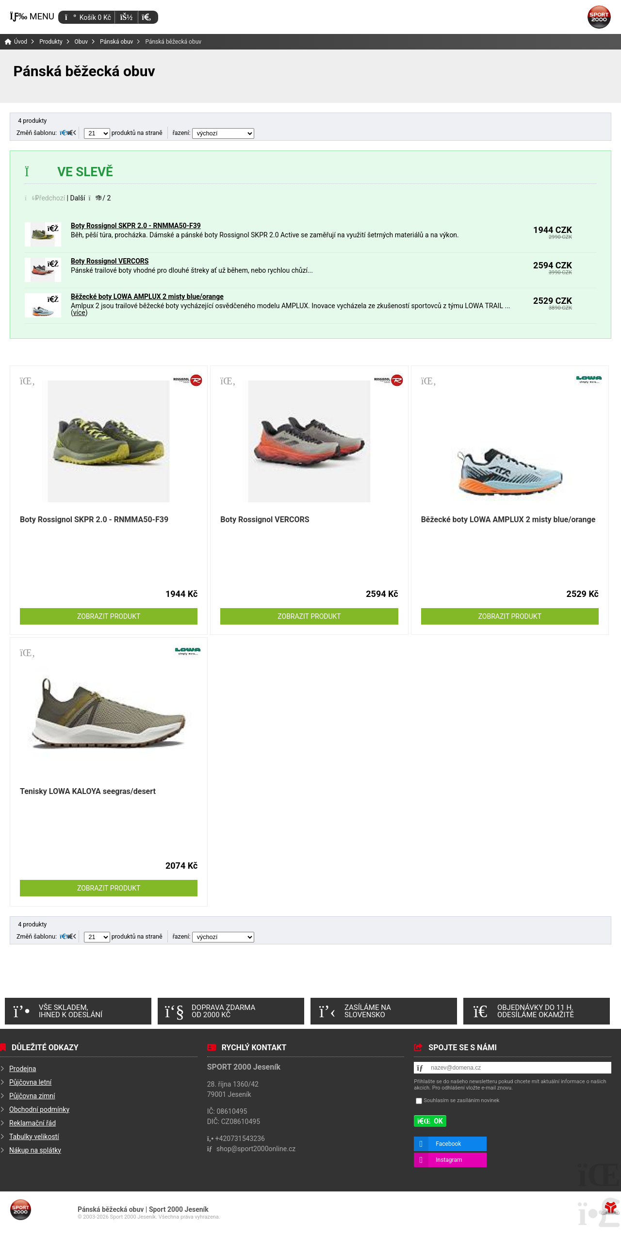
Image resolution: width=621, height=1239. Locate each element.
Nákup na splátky (35, 1150)
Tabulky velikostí (34, 1136)
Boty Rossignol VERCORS (109, 261)
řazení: (213, 132)
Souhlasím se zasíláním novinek (461, 1101)
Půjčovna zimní (32, 1096)
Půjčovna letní (30, 1082)
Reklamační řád (32, 1123)
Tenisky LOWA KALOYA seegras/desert (88, 791)
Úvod (599, 17)
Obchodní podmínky (39, 1109)
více (79, 312)
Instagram (449, 1159)
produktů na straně (123, 132)
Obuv (81, 42)
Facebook (448, 1143)
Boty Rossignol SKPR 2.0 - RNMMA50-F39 (136, 226)
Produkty (50, 42)
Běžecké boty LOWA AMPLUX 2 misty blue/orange (147, 296)
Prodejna (22, 1069)
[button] (146, 17)
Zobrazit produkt (108, 616)
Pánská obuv (116, 42)
